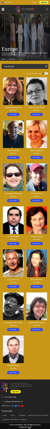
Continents (11, 59)
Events (12, 415)
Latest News (14, 419)
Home (3, 59)
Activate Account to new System (38, 415)
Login (34, 2)
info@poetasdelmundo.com (14, 401)
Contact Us (23, 419)
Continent (6, 419)
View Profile (12, 114)
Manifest (22, 415)
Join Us (44, 2)
